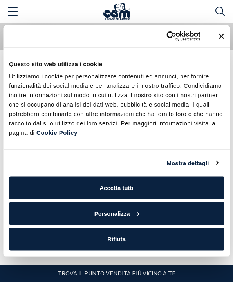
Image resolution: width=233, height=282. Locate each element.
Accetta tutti (116, 187)
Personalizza (116, 213)
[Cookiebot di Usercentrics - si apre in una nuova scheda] (166, 36)
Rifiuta (116, 239)
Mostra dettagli (187, 162)
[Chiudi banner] (221, 36)
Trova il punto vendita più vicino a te (116, 273)
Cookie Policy (57, 132)
